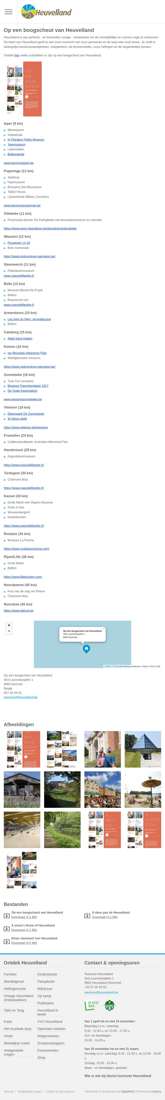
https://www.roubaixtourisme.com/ (26, 548)
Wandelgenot (14, 981)
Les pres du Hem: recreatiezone (29, 319)
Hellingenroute (15, 989)
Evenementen (48, 1050)
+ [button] (9, 626)
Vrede (8, 1036)
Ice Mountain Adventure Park (27, 353)
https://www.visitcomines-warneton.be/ (29, 256)
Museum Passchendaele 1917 (28, 385)
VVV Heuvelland (49, 1021)
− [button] (9, 631)
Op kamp (44, 996)
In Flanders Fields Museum (26, 139)
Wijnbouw (44, 989)
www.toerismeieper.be (19, 163)
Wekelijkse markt (17, 1043)
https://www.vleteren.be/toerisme (26, 427)
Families (10, 974)
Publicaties (45, 1003)
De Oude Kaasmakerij (22, 390)
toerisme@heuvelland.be (20, 697)
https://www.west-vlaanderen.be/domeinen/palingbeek (40, 228)
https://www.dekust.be (18, 610)
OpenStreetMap (122, 666)
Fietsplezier (46, 981)
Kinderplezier (47, 974)
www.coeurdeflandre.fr (19, 275)
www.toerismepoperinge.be (22, 205)
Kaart (8, 1021)
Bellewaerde (16, 154)
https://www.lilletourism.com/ (23, 576)
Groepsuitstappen (50, 1043)
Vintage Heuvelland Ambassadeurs (18, 998)
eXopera (156, 1091)
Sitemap (8, 1091)
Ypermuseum (16, 144)
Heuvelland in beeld (47, 1012)
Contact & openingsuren (60, 1091)
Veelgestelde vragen (13, 1052)
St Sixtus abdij (17, 418)
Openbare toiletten (51, 1029)
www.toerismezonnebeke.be (23, 399)
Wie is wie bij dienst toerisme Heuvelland (117, 1076)
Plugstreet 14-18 (19, 243)
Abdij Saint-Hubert (20, 338)
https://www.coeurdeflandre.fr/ (24, 465)
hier (17, 55)
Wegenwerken (48, 1036)
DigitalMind (127, 1091)
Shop (41, 1058)
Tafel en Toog (14, 1010)
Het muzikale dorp (17, 1029)
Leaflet (107, 666)
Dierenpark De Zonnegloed (26, 413)
